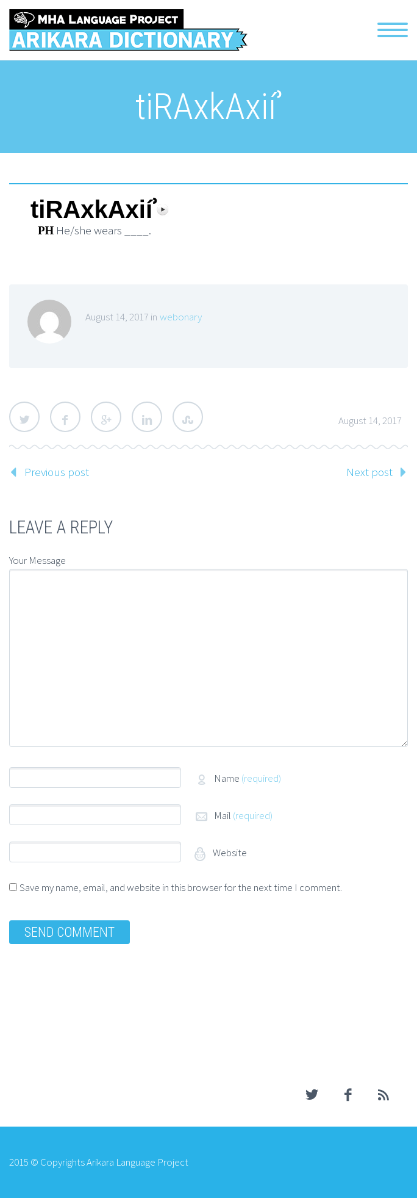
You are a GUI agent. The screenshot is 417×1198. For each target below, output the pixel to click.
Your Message (37, 560)
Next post (369, 471)
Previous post (56, 471)
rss (383, 1095)
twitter (311, 1095)
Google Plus (106, 417)
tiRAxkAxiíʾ (93, 209)
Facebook (65, 417)
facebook (347, 1095)
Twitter (24, 417)
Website (229, 852)
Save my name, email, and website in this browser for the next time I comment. (181, 887)
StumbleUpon (188, 417)
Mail (243, 815)
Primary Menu (392, 29)
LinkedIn (147, 417)
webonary (181, 316)
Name (247, 778)
